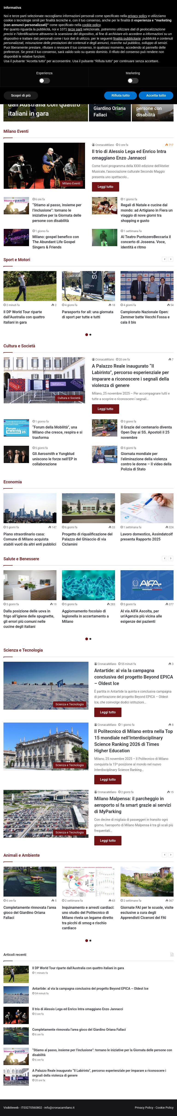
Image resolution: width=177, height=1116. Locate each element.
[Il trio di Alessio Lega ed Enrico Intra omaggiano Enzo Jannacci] (44, 166)
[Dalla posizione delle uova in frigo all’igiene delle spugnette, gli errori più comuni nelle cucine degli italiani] (29, 585)
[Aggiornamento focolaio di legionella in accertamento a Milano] (88, 585)
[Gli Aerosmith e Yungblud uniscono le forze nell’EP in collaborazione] (16, 454)
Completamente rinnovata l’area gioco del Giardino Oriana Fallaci (29, 912)
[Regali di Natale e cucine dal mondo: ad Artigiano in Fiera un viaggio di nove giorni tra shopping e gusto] (104, 205)
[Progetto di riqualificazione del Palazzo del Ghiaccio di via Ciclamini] (88, 508)
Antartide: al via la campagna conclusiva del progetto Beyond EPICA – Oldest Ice (133, 677)
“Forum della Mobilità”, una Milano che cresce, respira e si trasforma (57, 432)
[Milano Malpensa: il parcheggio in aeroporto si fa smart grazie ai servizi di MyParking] (45, 814)
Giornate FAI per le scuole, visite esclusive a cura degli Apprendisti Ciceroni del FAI (147, 912)
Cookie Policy (165, 1107)
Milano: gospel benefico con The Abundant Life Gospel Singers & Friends (55, 242)
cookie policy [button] (91, 25)
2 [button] (90, 335)
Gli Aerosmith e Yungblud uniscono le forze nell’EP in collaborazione (54, 459)
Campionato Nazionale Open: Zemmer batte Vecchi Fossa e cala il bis (145, 317)
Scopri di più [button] (21, 95)
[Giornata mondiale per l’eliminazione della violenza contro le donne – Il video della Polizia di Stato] (104, 454)
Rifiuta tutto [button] (121, 95)
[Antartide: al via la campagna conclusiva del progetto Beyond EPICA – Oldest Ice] (45, 686)
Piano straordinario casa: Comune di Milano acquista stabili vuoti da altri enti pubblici (29, 539)
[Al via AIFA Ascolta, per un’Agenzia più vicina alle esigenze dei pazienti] (147, 585)
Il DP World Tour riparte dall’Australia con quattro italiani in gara (44, 104)
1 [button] (86, 334)
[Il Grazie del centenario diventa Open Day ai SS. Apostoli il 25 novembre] (104, 428)
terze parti (75, 29)
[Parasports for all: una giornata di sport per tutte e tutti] (88, 286)
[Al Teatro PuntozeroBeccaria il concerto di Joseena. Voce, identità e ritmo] (104, 237)
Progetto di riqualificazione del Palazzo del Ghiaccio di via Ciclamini (87, 539)
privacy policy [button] (137, 16)
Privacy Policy (144, 1107)
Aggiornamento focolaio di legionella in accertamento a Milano (85, 616)
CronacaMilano (104, 145)
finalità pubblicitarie (127, 38)
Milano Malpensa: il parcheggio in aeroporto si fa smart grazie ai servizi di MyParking (132, 805)
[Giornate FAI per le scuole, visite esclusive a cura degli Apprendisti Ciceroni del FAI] (147, 882)
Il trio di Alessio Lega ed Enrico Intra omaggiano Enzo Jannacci (77, 1009)
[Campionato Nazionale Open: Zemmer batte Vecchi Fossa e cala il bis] (147, 286)
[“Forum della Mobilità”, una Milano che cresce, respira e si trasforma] (16, 428)
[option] (29, 299)
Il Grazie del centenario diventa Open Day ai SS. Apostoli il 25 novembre (146, 432)
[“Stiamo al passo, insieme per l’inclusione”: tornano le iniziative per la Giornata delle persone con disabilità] (16, 205)
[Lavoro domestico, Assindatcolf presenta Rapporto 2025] (147, 508)
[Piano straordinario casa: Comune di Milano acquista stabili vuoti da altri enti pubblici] (29, 508)
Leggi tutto (105, 187)
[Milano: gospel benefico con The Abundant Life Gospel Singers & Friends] (16, 237)
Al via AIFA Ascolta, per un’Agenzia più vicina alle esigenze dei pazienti (141, 616)
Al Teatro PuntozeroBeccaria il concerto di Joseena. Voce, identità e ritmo (146, 242)
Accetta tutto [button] (156, 95)
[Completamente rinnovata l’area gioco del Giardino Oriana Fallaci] (29, 882)
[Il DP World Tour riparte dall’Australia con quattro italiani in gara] (29, 286)
